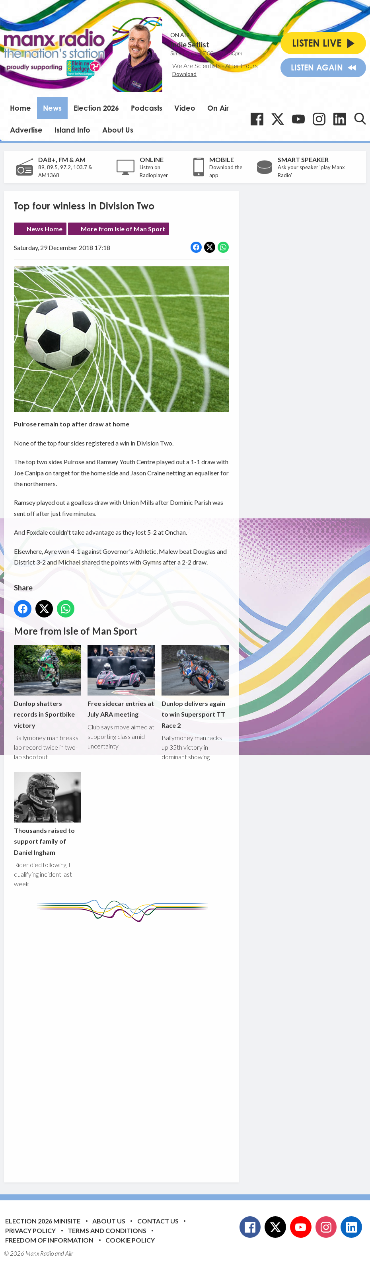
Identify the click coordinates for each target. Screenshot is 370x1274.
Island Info (72, 129)
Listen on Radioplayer (154, 171)
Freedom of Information (49, 1240)
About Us (117, 129)
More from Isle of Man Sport (123, 229)
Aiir (69, 1253)
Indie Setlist (189, 44)
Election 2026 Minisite (42, 1221)
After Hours (241, 65)
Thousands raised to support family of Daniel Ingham (47, 814)
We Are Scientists (196, 65)
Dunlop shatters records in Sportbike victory (47, 687)
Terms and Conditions (107, 1230)
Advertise (26, 129)
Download (184, 74)
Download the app (225, 171)
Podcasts (146, 108)
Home (20, 108)
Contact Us (158, 1221)
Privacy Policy (30, 1230)
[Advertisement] (163, 1046)
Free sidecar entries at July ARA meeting (121, 681)
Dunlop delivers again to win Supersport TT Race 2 (195, 687)
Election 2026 (96, 108)
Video (184, 108)
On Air (218, 108)
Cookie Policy (130, 1240)
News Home (44, 229)
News (52, 108)
